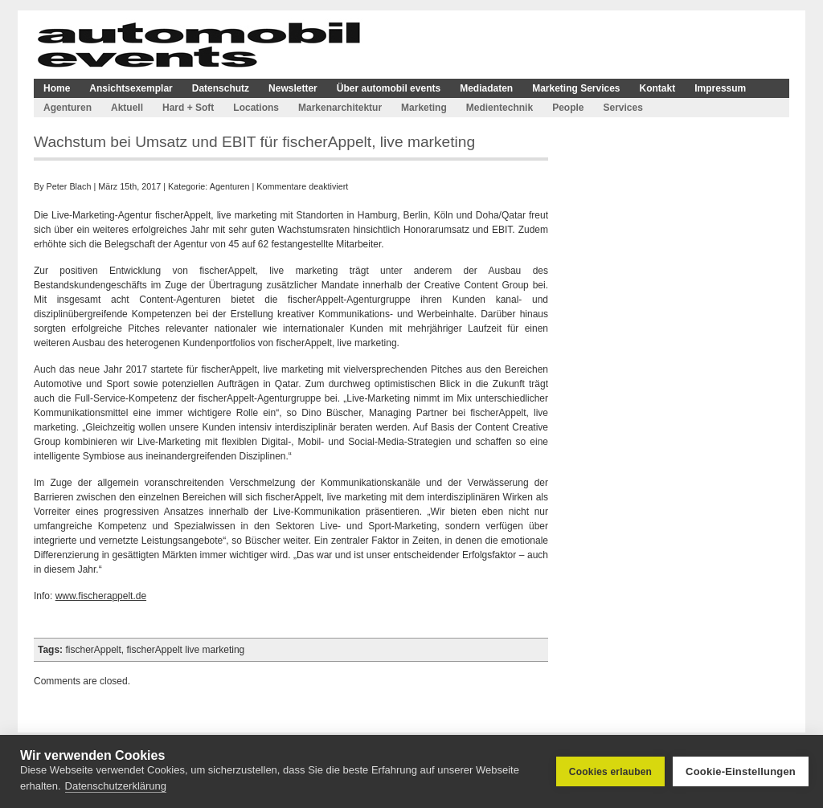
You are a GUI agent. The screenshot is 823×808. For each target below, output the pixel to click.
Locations (256, 107)
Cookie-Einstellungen (741, 771)
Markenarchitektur (340, 107)
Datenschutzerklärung (115, 786)
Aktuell (127, 107)
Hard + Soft (188, 107)
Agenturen (67, 107)
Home (56, 88)
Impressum (720, 88)
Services (622, 107)
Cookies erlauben (610, 771)
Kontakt (658, 88)
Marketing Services (576, 88)
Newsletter (292, 88)
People (567, 107)
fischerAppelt (93, 649)
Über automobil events (388, 88)
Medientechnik (499, 107)
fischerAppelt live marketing (186, 649)
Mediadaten (486, 88)
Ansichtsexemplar (130, 88)
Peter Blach (69, 186)
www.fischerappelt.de (100, 596)
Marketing (424, 107)
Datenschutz (220, 88)
